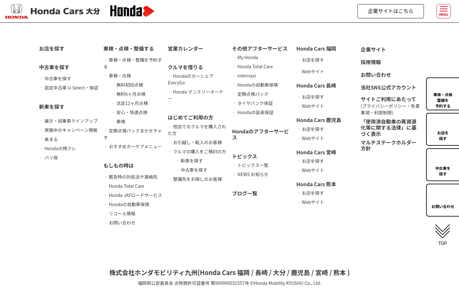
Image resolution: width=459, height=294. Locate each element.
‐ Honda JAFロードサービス (132, 195)
